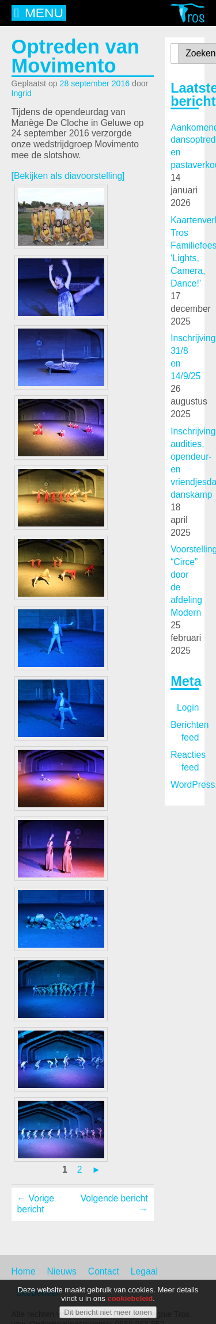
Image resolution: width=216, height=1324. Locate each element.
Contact (103, 1271)
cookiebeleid (130, 1300)
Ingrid (22, 93)
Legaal (144, 1271)
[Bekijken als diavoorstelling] (68, 176)
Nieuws (61, 1271)
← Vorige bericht (35, 1203)
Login (188, 707)
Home (24, 1271)
